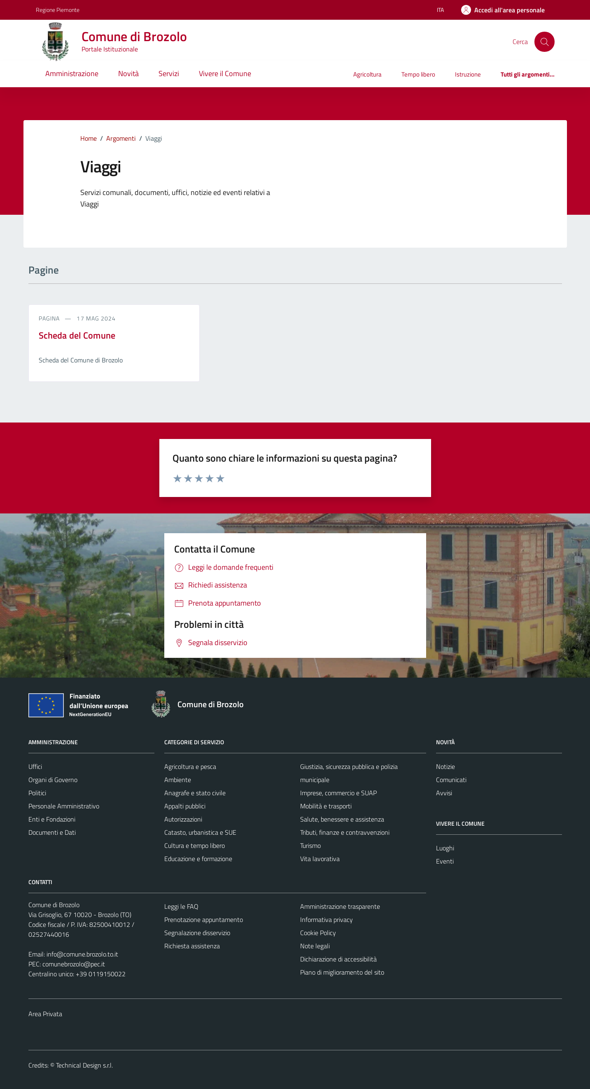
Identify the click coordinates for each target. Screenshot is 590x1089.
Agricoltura (367, 74)
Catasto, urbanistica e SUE (200, 832)
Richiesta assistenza (192, 946)
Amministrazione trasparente (340, 906)
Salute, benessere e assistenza (342, 819)
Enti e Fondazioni (51, 819)
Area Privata (45, 1014)
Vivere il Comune (225, 73)
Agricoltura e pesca (190, 766)
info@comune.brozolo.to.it (82, 954)
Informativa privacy (326, 919)
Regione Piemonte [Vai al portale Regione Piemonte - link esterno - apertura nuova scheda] (57, 9)
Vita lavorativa (320, 859)
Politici (37, 793)
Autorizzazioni (183, 819)
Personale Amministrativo (63, 806)
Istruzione (468, 74)
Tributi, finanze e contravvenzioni (344, 832)
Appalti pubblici (184, 806)
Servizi (169, 73)
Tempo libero (418, 74)
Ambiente (177, 780)
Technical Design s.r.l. (84, 1065)
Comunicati (451, 780)
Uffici (35, 766)
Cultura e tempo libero (194, 845)
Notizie (445, 766)
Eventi (445, 861)
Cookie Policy (318, 933)
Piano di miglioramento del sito (342, 972)
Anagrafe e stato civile (195, 793)
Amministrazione (71, 73)
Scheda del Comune (77, 335)
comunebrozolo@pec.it (73, 964)
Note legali (315, 946)
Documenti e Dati (52, 832)
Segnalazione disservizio (197, 933)
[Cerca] (544, 41)
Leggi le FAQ (181, 906)
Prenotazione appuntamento (203, 919)
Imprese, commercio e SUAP (338, 793)
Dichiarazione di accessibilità (338, 959)
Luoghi (445, 848)
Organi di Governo (52, 780)
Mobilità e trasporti (326, 806)
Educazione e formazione (198, 859)
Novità (128, 73)
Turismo (310, 845)
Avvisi (444, 793)
